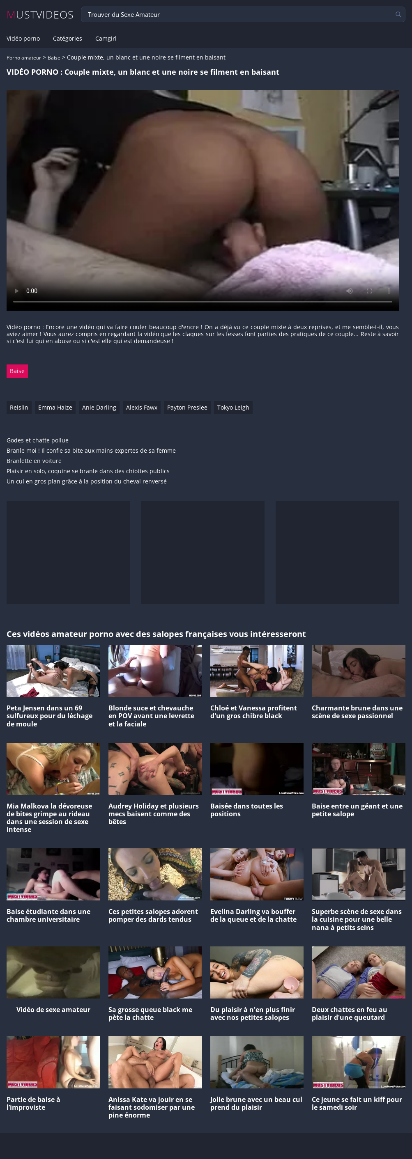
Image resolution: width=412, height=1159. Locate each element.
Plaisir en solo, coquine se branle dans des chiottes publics (88, 471)
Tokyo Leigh (233, 407)
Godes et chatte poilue (38, 440)
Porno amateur (24, 57)
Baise (54, 57)
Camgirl (106, 38)
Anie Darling (99, 407)
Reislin (19, 407)
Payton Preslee (187, 407)
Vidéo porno (23, 38)
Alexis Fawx (141, 407)
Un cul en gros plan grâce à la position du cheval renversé (87, 481)
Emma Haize (55, 407)
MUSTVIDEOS (40, 14)
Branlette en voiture (34, 461)
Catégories (67, 38)
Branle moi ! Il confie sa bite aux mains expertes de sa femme (91, 450)
